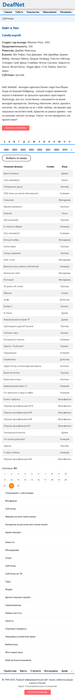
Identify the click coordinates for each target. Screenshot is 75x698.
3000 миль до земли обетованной (21, 193)
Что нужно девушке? (14, 439)
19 (59, 480)
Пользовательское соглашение (41, 686)
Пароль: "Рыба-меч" (14, 346)
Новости (9, 542)
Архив (64, 671)
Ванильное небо (12, 273)
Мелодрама (64, 200)
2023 (31, 149)
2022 (39, 149)
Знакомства (32, 12)
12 (11, 480)
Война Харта (10, 246)
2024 (23, 149)
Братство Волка (11, 373)
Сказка (64, 293)
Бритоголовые (11, 173)
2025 (14, 149)
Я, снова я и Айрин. (13, 226)
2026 (6, 149)
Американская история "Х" (17, 319)
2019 (64, 149)
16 (38, 480)
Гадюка (7, 446)
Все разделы (51, 671)
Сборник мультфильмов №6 (18, 459)
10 (65, 474)
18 (52, 480)
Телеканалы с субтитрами (19, 493)
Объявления (66, 12)
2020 (56, 149)
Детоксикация (11, 220)
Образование (49, 12)
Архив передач (13, 532)
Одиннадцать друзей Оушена (18, 326)
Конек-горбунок (12, 399)
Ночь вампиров (11, 180)
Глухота (9, 621)
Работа (19, 12)
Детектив (64, 299)
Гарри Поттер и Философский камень (22, 366)
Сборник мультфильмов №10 (18, 406)
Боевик (64, 306)
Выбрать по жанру (16, 158)
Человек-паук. (11, 333)
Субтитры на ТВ (13, 573)
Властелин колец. (12, 379)
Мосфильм (11, 501)
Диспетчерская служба (17, 597)
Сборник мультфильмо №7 (17, 426)
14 (25, 480)
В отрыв (8, 313)
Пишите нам (10, 671)
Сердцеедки (10, 353)
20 (65, 480)
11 (5, 480)
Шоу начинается (12, 233)
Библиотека (11, 644)
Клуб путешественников (18, 660)
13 (18, 480)
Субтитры (8, 18)
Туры (8, 581)
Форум (8, 589)
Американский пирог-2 (15, 386)
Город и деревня (12, 253)
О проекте (35, 671)
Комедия (64, 193)
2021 (48, 149)
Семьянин (9, 200)
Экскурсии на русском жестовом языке (26, 524)
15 (32, 480)
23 (18, 486)
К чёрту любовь (12, 452)
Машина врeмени (13, 206)
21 (5, 486)
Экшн (64, 213)
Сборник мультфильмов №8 (18, 419)
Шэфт (6, 299)
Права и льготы (13, 613)
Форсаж (8, 213)
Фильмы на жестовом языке (20, 516)
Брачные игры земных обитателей (21, 266)
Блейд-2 (8, 306)
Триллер (64, 186)
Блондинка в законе (14, 339)
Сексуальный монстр (14, 432)
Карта (21, 686)
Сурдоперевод (13, 605)
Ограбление (10, 359)
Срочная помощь (38, 692)
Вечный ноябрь (11, 240)
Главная (8, 12)
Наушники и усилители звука (20, 636)
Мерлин (8, 293)
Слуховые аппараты (16, 628)
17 (45, 480)
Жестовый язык (14, 652)
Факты (23, 671)
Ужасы (64, 180)
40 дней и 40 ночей (13, 286)
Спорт (8, 558)
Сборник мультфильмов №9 (18, 412)
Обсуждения (12, 550)
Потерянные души (13, 186)
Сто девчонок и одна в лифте (18, 392)
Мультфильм (64, 399)
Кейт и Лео (9, 260)
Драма (64, 173)
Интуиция (8, 279)
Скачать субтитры (15, 128)
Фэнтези (64, 206)
